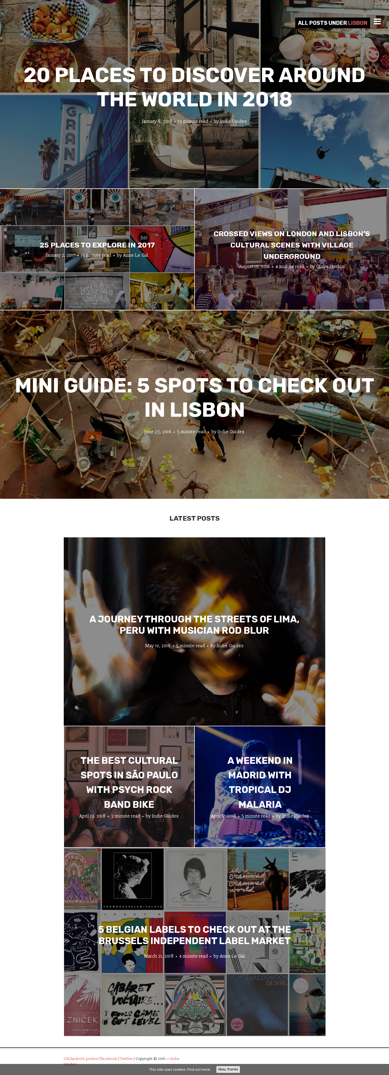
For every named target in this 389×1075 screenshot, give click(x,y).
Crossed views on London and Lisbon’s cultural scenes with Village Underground (292, 245)
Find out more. (199, 1069)
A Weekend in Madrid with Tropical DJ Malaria (260, 782)
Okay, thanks (228, 1069)
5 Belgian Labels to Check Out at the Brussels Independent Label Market (194, 935)
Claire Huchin (330, 266)
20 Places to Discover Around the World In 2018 (194, 87)
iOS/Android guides (81, 1059)
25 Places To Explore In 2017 (97, 245)
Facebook (108, 1059)
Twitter (126, 1059)
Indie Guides (233, 121)
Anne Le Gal (135, 255)
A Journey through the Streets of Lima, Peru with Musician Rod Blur (194, 624)
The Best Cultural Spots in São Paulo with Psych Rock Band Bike (129, 782)
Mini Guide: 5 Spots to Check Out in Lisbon (194, 398)
